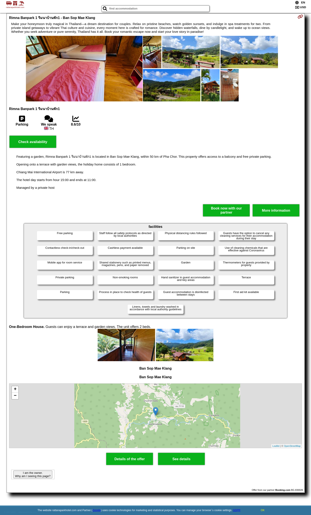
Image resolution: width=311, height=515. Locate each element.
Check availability (32, 142)
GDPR (236, 510)
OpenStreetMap (292, 446)
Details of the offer (129, 459)
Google (96, 510)
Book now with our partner (226, 210)
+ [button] (15, 389)
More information (276, 210)
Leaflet (275, 446)
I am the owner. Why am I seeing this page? (33, 474)
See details (181, 459)
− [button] (15, 396)
